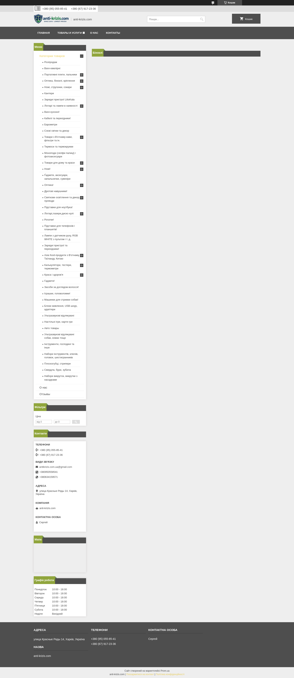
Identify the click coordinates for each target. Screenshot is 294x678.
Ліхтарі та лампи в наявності (61, 105)
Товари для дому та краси (59, 162)
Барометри (50, 124)
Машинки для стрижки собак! (61, 299)
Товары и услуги (70, 32)
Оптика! (48, 184)
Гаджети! (49, 280)
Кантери (49, 93)
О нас (94, 32)
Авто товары (51, 328)
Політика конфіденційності (170, 674)
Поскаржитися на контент (140, 674)
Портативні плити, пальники (60, 74)
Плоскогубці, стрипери (57, 363)
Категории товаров (52, 56)
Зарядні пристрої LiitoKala (59, 99)
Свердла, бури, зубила (57, 369)
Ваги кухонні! (51, 111)
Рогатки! (49, 219)
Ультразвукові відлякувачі (59, 315)
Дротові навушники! (55, 191)
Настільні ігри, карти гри (58, 321)
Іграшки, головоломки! (57, 293)
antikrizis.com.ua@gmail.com (55, 466)
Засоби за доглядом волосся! (61, 287)
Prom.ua (165, 670)
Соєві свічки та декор (56, 130)
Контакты (113, 32)
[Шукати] (201, 19)
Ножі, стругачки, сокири (58, 87)
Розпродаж (50, 62)
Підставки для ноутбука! (58, 207)
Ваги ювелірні (52, 68)
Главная (44, 32)
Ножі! (47, 168)
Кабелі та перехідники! (57, 118)
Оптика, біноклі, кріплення (59, 80)
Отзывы (45, 394)
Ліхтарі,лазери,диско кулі (59, 213)
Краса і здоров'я (53, 274)
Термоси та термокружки (58, 146)
